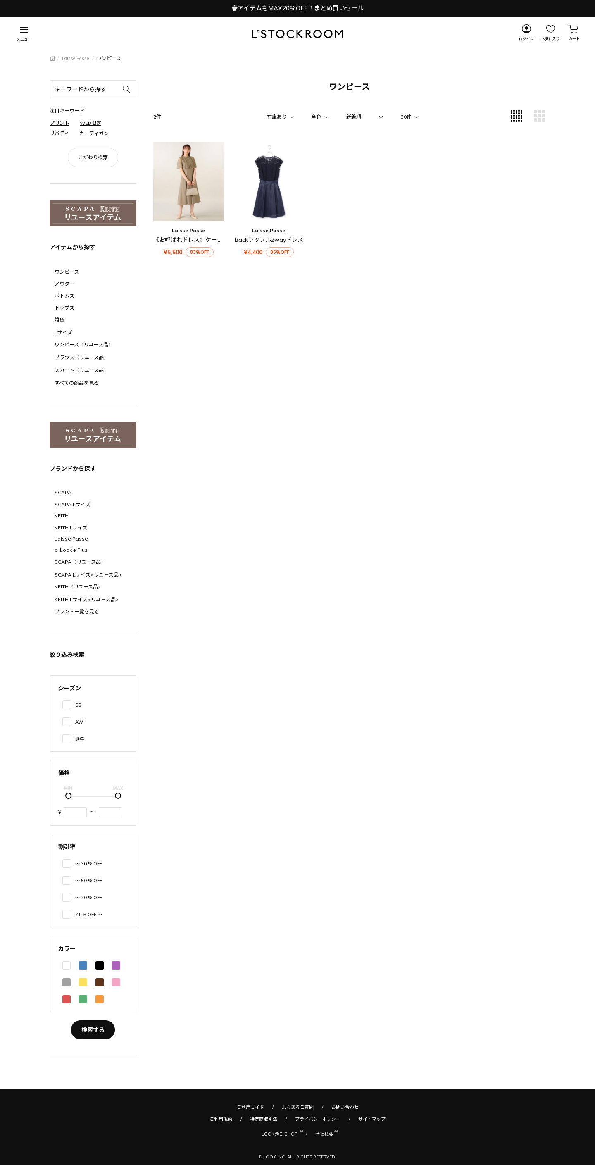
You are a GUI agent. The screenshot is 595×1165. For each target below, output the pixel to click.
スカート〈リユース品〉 (82, 370)
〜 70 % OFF (88, 898)
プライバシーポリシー (317, 1119)
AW (79, 722)
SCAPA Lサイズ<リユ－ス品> (88, 575)
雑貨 (59, 320)
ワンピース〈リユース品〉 (84, 344)
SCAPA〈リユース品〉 (80, 562)
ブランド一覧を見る (77, 611)
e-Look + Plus (71, 550)
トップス (64, 308)
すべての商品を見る (77, 383)
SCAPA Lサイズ (72, 504)
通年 (79, 739)
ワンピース (67, 272)
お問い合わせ (345, 1107)
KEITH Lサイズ (71, 527)
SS (78, 705)
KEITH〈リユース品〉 (79, 587)
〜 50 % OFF (88, 881)
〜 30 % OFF (88, 864)
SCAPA (63, 492)
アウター (64, 284)
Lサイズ (63, 332)
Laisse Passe (76, 58)
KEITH (62, 515)
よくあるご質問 (298, 1107)
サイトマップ (372, 1119)
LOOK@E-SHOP (280, 1133)
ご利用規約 (220, 1119)
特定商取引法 (263, 1119)
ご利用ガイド (250, 1107)
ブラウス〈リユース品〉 (82, 357)
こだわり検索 (93, 157)
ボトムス (64, 296)
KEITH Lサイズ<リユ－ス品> (87, 599)
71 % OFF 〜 (88, 914)
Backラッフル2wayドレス (269, 239)
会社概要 (324, 1133)
